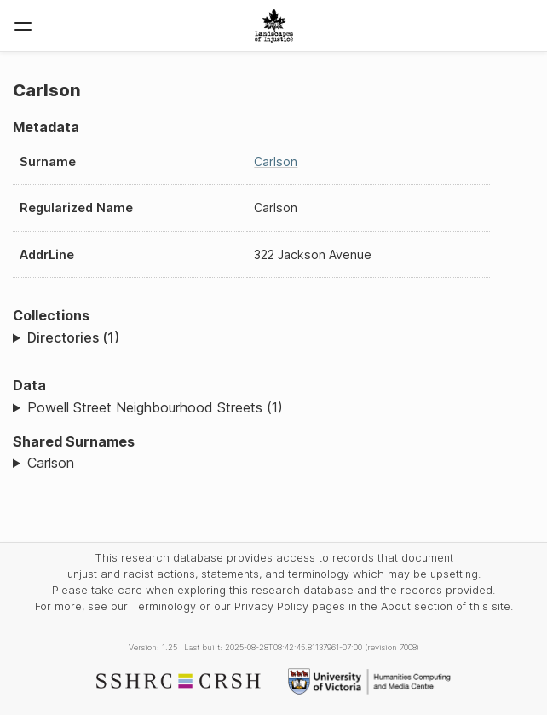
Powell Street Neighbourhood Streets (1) (155, 407)
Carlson (275, 161)
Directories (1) (73, 337)
